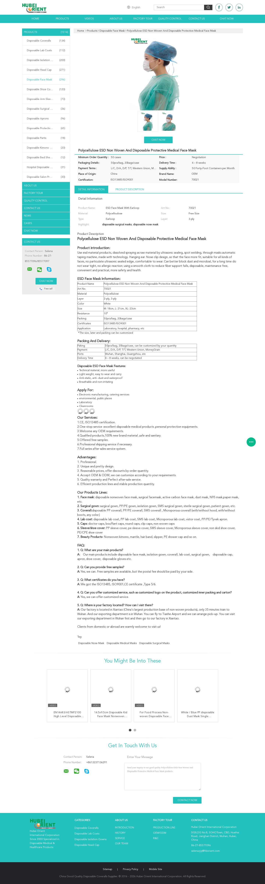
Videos (89, 18)
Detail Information (91, 189)
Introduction (124, 827)
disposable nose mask (91, 643)
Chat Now (227, 18)
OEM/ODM (159, 833)
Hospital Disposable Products (46, 167)
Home (35, 18)
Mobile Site (155, 869)
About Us (116, 18)
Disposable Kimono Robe (46, 148)
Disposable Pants (46, 138)
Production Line (164, 827)
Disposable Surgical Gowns (46, 109)
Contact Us (197, 18)
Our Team (121, 843)
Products (62, 18)
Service (120, 838)
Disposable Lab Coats (46, 50)
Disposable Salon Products (46, 177)
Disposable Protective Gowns (46, 128)
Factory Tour (142, 18)
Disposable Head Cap (46, 70)
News (27, 215)
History (120, 833)
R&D (155, 838)
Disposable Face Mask (46, 80)
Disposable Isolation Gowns (46, 60)
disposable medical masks (122, 643)
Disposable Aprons (46, 118)
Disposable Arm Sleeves (46, 99)
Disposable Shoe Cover (46, 89)
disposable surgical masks (154, 643)
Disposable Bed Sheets (46, 157)
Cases (28, 223)
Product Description (130, 189)
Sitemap (107, 869)
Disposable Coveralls (46, 41)
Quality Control (170, 18)
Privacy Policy (130, 869)
